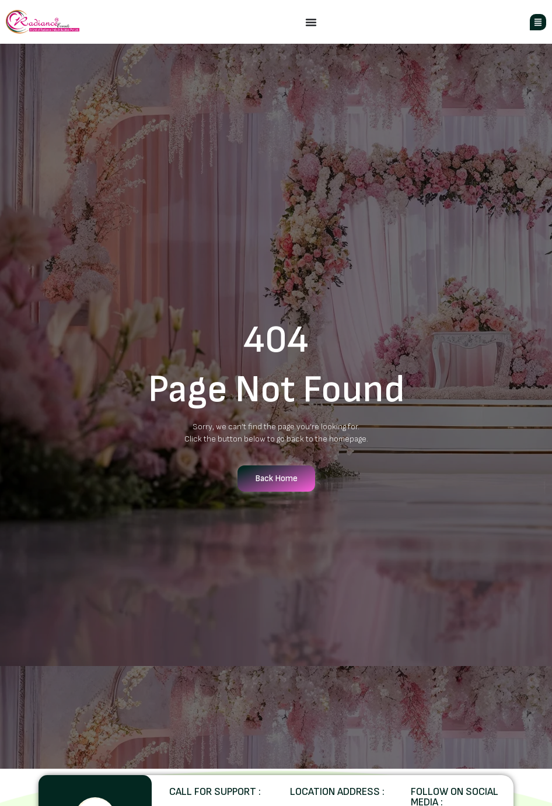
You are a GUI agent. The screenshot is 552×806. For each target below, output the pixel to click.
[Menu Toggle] (311, 22)
